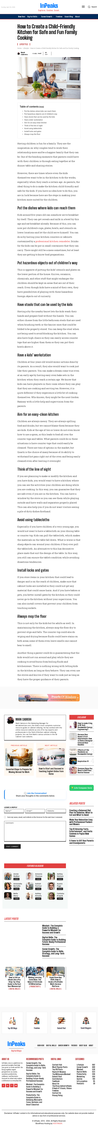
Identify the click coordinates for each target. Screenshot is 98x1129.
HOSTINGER (57, 1123)
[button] (92, 6)
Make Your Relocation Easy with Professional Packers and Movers (80, 817)
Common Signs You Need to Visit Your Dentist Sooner (85, 766)
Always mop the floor (32, 134)
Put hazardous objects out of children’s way (40, 114)
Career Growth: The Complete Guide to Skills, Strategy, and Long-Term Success (53, 952)
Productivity (35, 986)
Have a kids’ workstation (33, 120)
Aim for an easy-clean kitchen (35, 123)
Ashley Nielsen (60, 875)
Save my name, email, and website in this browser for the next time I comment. (35, 817)
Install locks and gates (32, 131)
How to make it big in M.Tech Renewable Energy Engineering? (86, 725)
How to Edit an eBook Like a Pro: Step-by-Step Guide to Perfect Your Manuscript (14, 981)
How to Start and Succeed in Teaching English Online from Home (51, 771)
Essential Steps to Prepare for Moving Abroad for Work (19, 770)
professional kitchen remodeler (52, 241)
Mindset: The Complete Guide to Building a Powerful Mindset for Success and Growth (52, 929)
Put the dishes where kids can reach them (40, 111)
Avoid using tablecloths (33, 128)
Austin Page (60, 885)
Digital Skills (14, 989)
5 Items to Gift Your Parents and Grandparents (81, 837)
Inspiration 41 (83, 757)
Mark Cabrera (24, 53)
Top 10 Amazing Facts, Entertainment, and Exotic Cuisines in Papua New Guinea (80, 828)
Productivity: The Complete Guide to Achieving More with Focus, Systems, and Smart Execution (34, 1099)
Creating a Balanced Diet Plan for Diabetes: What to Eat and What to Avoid (80, 808)
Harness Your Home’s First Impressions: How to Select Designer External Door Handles (86, 736)
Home (19, 48)
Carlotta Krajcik (60, 894)
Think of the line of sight (33, 126)
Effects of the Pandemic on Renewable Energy (85, 748)
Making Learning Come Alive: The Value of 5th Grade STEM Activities (35, 980)
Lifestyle (23, 44)
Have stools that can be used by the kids (39, 117)
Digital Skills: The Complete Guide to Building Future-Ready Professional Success (54, 940)
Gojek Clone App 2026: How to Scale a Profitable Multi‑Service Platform (55, 981)
